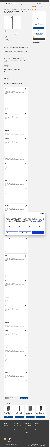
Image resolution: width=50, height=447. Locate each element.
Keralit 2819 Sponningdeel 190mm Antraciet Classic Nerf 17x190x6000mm (40, 413)
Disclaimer (37, 445)
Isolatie (30, 6)
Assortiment (6, 6)
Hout (10, 6)
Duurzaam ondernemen (38, 426)
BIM (25, 429)
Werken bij (36, 429)
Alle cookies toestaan (38, 232)
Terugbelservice (16, 426)
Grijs (5, 163)
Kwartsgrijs (7, 255)
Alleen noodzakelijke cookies (12, 232)
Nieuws (36, 425)
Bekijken (8, 416)
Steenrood (6, 263)
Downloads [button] (6, 78)
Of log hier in (39, 30)
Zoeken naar (6, 3)
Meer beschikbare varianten (38, 39)
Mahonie (6, 180)
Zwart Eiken (7, 363)
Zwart (6, 272)
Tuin (18, 6)
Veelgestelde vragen (17, 428)
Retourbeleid (16, 429)
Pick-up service (27, 432)
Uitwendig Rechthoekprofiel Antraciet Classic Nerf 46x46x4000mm (30, 413)
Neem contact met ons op (18, 425)
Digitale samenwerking (28, 428)
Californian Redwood (8, 105)
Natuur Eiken (7, 380)
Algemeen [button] (6, 71)
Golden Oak (7, 155)
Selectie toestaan (25, 232)
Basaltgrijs (6, 347)
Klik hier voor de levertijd (39, 33)
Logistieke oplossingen (28, 425)
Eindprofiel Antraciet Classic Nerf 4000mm (18, 413)
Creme (6, 113)
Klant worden (38, 28)
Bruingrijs (6, 330)
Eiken (5, 146)
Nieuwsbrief (5, 426)
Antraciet (6, 88)
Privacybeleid (40, 444)
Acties (33, 6)
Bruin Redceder (7, 96)
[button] (4, 3)
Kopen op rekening (43, 445)
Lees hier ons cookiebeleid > (37, 221)
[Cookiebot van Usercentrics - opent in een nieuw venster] (40, 213)
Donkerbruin (7, 121)
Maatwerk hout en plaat (28, 426)
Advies (5, 429)
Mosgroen (6, 188)
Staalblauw (7, 205)
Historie (36, 428)
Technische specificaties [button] (9, 75)
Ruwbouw (25, 6)
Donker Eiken (7, 138)
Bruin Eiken (6, 355)
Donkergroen (7, 130)
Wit (5, 280)
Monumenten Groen (8, 247)
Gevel (16, 6)
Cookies (34, 445)
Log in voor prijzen (24, 398)
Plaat (13, 6)
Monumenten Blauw (8, 238)
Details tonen (40, 229)
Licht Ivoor (6, 171)
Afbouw (22, 6)
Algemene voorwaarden (34, 444)
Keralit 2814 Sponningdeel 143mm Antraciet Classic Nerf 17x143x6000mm (8, 413)
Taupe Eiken (7, 372)
